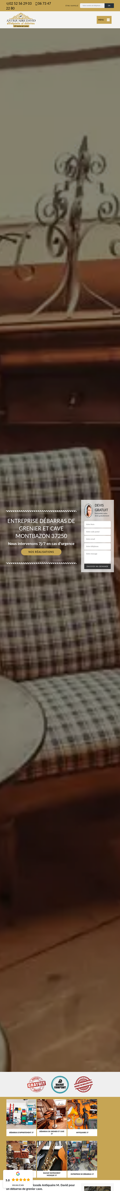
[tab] (60, 595)
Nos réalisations (41, 552)
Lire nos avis (18, 1185)
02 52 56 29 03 (19, 3)
